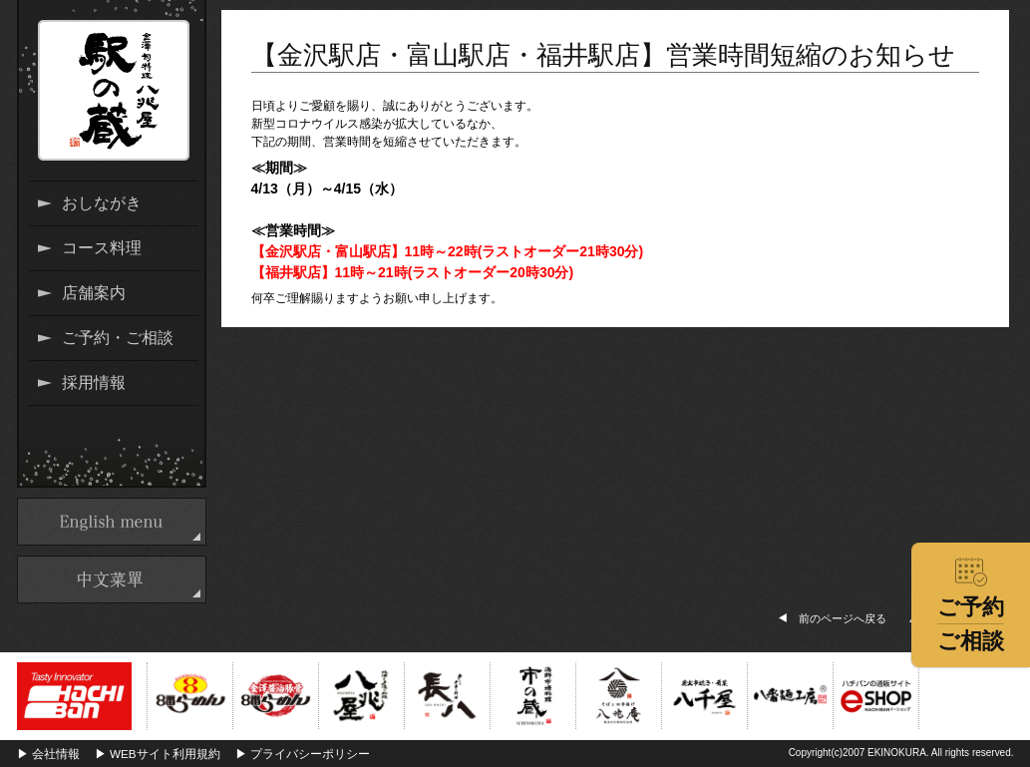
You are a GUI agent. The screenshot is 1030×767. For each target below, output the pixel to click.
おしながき (102, 202)
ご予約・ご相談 (117, 337)
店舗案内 (94, 292)
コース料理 (102, 247)
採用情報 (94, 382)
